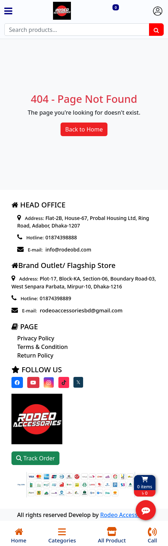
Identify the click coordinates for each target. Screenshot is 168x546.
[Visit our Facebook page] (17, 382)
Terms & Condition (42, 347)
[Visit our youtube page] (33, 382)
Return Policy (35, 355)
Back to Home (84, 129)
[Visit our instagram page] (49, 382)
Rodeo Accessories (125, 515)
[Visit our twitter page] (78, 382)
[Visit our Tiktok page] (63, 382)
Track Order (35, 458)
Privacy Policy (35, 338)
